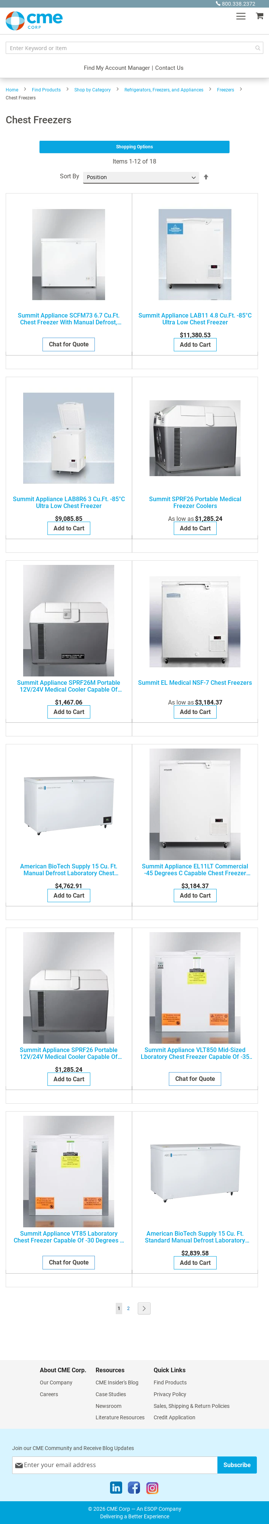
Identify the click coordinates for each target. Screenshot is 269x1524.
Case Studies (111, 1394)
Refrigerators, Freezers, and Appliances (163, 90)
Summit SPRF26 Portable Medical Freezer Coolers (195, 503)
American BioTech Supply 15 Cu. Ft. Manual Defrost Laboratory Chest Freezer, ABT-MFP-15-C (68, 870)
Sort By (69, 176)
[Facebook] (134, 1489)
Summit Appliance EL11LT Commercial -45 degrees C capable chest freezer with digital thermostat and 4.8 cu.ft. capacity (195, 870)
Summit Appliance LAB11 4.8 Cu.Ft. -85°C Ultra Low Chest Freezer (195, 319)
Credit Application (174, 1417)
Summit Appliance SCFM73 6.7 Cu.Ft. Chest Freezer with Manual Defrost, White (69, 319)
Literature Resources (120, 1417)
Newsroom (108, 1406)
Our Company (56, 1382)
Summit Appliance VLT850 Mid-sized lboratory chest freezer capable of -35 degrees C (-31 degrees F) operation (195, 1053)
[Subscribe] (237, 1465)
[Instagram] (152, 1489)
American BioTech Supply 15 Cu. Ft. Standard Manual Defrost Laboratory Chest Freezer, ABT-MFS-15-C (195, 1237)
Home (12, 90)
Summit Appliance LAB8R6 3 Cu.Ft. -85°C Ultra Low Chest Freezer (69, 503)
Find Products (46, 90)
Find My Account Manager (117, 67)
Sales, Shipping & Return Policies (192, 1406)
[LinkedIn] (116, 1489)
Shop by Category (92, 90)
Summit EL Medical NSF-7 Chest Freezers (195, 682)
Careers (49, 1394)
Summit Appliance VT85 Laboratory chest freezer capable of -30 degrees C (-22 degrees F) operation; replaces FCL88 (69, 1237)
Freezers (225, 90)
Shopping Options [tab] (134, 146)
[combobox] (134, 48)
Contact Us (169, 67)
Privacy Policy (170, 1394)
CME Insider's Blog (117, 1382)
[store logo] (34, 20)
